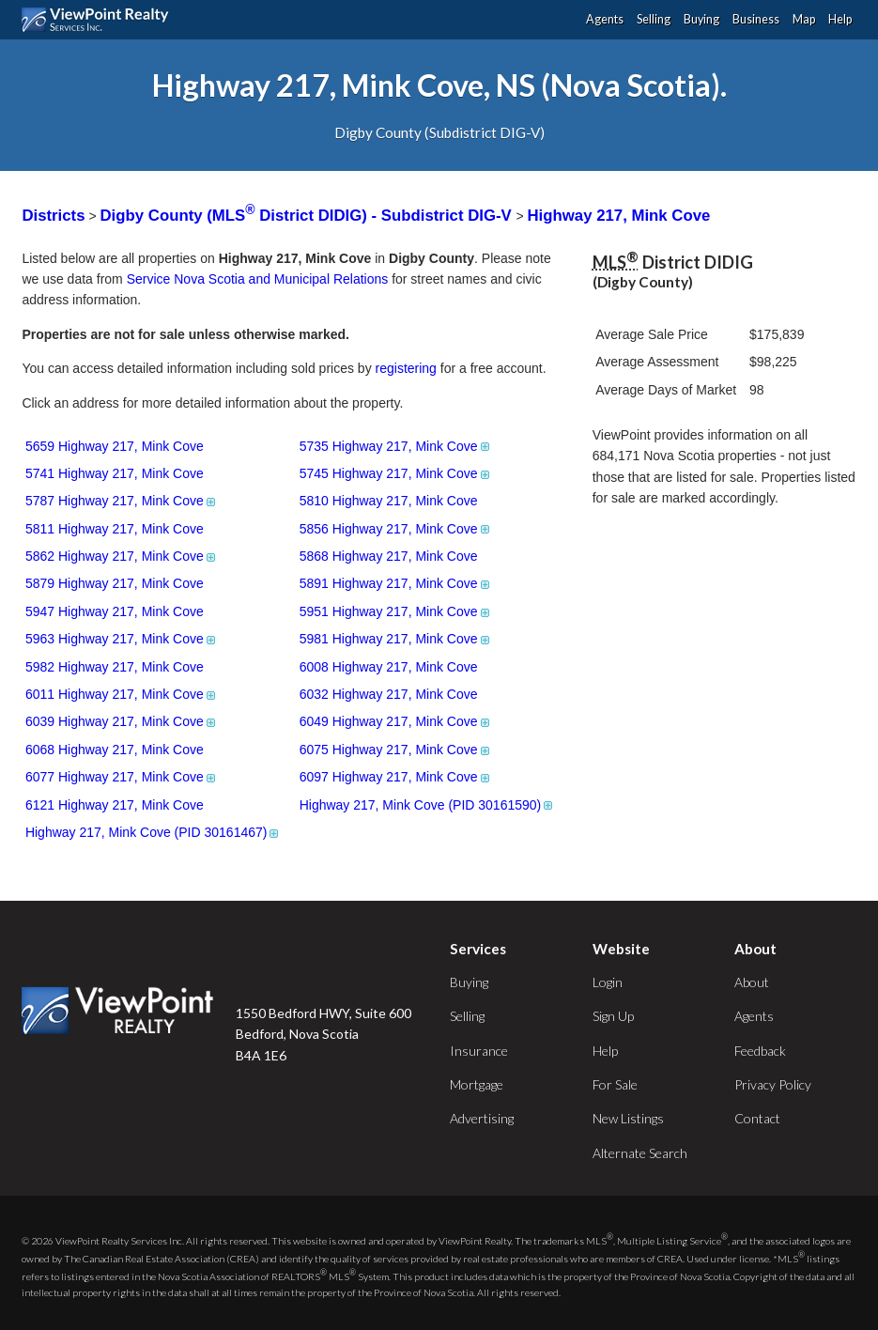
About (751, 982)
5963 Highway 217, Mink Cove (121, 638)
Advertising (482, 1118)
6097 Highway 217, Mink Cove (396, 776)
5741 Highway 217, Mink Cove (114, 473)
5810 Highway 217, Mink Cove (389, 500)
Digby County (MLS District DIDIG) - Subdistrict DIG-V (308, 215)
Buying (701, 19)
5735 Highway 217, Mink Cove (396, 446)
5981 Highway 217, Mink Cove (396, 638)
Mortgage (476, 1084)
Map (804, 19)
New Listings (628, 1118)
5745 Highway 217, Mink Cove (396, 473)
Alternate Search (640, 1153)
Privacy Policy (772, 1084)
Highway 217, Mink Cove (618, 215)
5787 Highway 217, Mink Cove (121, 500)
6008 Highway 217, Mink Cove (389, 666)
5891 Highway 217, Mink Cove (396, 583)
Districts (53, 215)
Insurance (479, 1051)
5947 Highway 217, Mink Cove (114, 611)
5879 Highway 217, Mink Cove (114, 583)
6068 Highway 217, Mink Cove (114, 749)
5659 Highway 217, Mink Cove (114, 446)
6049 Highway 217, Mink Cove (396, 721)
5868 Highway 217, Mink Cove (389, 556)
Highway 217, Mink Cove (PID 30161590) (428, 804)
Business (755, 19)
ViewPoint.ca (100, 20)
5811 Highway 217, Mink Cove (114, 528)
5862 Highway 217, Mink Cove (121, 556)
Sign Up (613, 1016)
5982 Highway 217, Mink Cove (114, 666)
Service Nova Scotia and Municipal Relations (258, 278)
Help (840, 19)
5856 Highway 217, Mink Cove (396, 528)
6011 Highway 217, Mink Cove (121, 694)
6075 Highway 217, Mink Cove (396, 749)
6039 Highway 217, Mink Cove (121, 721)
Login (608, 982)
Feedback (760, 1051)
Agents (605, 19)
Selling (653, 19)
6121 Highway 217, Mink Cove (114, 804)
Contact (757, 1118)
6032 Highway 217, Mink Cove (389, 694)
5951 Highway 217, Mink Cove (396, 611)
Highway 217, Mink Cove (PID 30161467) (153, 832)
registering (406, 368)
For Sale (615, 1084)
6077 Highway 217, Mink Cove (121, 776)
